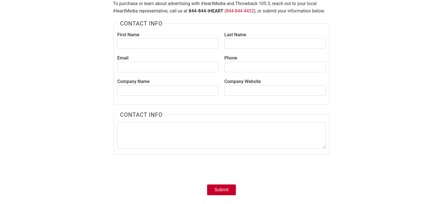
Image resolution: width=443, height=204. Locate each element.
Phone (230, 58)
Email (123, 58)
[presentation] (221, 171)
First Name (128, 34)
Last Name (235, 34)
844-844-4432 (240, 11)
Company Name (133, 81)
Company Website (242, 81)
